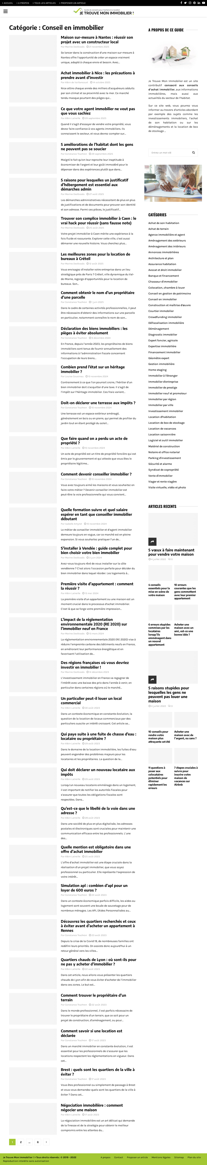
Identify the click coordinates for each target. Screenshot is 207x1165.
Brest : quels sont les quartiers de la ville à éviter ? (98, 1071)
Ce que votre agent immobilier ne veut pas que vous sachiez (98, 111)
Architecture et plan (161, 258)
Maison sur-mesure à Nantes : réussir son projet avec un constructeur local (97, 39)
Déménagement (158, 328)
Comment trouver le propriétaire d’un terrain (93, 997)
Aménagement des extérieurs (167, 240)
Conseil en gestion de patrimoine (169, 293)
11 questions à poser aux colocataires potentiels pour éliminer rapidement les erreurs (157, 778)
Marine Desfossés (74, 46)
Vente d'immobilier (160, 475)
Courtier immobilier (161, 311)
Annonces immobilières (163, 252)
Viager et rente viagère (162, 481)
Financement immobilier (164, 352)
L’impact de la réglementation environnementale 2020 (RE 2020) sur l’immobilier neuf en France (94, 624)
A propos (105, 1157)
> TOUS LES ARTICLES (44, 3)
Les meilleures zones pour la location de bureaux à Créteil (95, 256)
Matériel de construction (164, 446)
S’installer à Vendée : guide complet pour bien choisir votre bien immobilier (96, 550)
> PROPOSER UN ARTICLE (72, 3)
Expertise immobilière (162, 346)
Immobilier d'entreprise (163, 381)
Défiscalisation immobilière (166, 323)
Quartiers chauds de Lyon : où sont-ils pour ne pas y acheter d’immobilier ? (98, 961)
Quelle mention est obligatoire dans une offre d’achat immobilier (96, 849)
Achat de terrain (158, 229)
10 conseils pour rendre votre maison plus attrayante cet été (159, 736)
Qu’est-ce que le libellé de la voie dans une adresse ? (98, 810)
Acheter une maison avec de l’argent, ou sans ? (185, 735)
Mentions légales (161, 1157)
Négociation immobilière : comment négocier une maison (92, 1107)
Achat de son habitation (163, 223)
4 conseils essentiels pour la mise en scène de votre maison (159, 589)
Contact (118, 1157)
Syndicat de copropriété (163, 469)
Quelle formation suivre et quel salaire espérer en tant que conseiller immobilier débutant (96, 514)
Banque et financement (163, 276)
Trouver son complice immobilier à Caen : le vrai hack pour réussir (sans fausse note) (98, 220)
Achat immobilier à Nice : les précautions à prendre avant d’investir (98, 75)
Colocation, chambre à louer (166, 287)
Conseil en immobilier (162, 299)
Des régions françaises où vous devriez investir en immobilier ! (95, 664)
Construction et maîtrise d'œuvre (169, 305)
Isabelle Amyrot (73, 523)
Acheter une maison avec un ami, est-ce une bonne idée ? (183, 629)
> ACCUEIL (7, 3)
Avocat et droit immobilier (165, 270)
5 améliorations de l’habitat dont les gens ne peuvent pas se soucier (97, 146)
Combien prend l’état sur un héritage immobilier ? (93, 369)
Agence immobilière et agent (166, 234)
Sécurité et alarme (160, 464)
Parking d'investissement (164, 458)
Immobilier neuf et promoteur (167, 393)
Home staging (157, 370)
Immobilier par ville (160, 405)
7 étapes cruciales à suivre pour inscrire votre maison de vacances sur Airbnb (186, 776)
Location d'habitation (162, 417)
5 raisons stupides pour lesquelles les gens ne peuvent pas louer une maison (168, 694)
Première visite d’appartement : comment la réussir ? (97, 586)
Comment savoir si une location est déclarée (91, 1033)
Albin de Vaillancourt (76, 82)
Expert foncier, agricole (163, 340)
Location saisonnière (161, 434)
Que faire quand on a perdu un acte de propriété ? (94, 440)
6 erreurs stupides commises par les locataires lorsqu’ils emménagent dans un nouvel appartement (159, 634)
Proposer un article (137, 1157)
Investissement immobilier (165, 411)
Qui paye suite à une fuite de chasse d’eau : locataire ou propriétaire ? (98, 736)
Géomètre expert (158, 358)
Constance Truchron (76, 153)
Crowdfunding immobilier (165, 317)
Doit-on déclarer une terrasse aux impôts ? (98, 402)
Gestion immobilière (161, 364)
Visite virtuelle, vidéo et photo (167, 487)
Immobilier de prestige (162, 387)
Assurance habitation (162, 264)
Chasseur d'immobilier (162, 281)
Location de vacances (162, 428)
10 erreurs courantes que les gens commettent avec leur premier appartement (185, 591)
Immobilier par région (162, 399)
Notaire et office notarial (164, 452)
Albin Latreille (72, 118)
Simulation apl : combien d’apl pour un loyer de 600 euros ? (94, 887)
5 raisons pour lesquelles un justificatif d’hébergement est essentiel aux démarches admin (94, 184)
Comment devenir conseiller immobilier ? (96, 474)
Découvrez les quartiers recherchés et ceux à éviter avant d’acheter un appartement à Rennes (98, 926)
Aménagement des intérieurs (167, 246)
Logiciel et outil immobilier (165, 440)
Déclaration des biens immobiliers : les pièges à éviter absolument (94, 330)
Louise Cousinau (74, 376)
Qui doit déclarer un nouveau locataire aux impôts (98, 772)
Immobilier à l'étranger (162, 375)
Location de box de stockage (166, 423)
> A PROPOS (22, 3)
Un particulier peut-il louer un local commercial (91, 700)
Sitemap (179, 1157)
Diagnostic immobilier (162, 334)
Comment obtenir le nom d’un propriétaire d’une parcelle (97, 294)
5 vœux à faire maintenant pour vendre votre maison (171, 552)
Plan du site (194, 1157)
